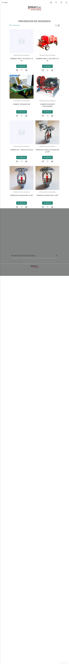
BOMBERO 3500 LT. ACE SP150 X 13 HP (34, 155)
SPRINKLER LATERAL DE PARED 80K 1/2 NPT (34, 441)
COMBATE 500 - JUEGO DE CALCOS (34, 369)
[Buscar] (56, 2)
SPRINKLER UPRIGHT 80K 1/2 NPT (34, 583)
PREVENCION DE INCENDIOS (34, 81)
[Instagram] (15, 650)
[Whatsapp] (12, 650)
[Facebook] (18, 650)
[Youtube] (21, 650)
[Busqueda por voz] (51, 2)
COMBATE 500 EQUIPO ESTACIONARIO (34, 298)
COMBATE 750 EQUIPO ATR (34, 227)
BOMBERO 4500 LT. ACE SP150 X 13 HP (34, 84)
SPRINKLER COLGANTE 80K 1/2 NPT (34, 512)
